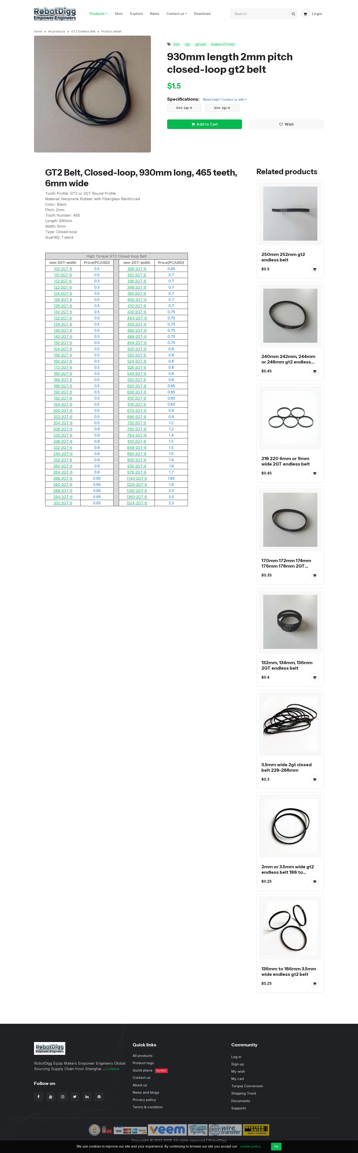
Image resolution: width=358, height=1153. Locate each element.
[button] (305, 13)
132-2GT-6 (63, 318)
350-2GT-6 (136, 293)
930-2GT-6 (136, 466)
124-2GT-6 (63, 293)
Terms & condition (148, 1107)
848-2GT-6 (137, 447)
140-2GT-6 (63, 336)
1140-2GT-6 (137, 478)
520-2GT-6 (136, 355)
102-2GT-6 (63, 268)
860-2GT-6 (136, 453)
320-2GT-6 (136, 275)
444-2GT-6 (137, 318)
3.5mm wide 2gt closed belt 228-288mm (286, 767)
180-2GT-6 (63, 373)
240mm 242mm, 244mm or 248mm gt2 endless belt (288, 362)
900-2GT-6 (136, 460)
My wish (238, 1071)
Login (317, 13)
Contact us (175, 13)
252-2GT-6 (63, 460)
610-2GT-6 (137, 398)
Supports (238, 1108)
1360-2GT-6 (136, 497)
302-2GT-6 (63, 503)
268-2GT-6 (62, 478)
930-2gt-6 (184, 108)
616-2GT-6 (137, 404)
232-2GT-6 (63, 447)
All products (56, 31)
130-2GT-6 (63, 312)
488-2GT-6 (137, 336)
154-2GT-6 (63, 349)
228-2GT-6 (63, 441)
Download (202, 13)
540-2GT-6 (136, 373)
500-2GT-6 (136, 349)
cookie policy (250, 1146)
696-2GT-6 (136, 416)
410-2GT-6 (136, 305)
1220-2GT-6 (137, 484)
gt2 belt (200, 44)
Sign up (237, 1064)
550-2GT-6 (136, 379)
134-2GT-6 (63, 324)
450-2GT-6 (136, 324)
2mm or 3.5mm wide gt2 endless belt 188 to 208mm (287, 872)
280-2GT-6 (62, 484)
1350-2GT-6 (137, 490)
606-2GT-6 (136, 392)
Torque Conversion (247, 1086)
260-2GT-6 (62, 466)
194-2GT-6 (63, 404)
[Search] (263, 13)
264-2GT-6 (63, 472)
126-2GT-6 (63, 299)
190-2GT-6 (63, 392)
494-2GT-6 (137, 342)
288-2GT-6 (62, 490)
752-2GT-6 (136, 423)
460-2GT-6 (137, 330)
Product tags (143, 1063)
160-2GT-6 (63, 361)
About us (140, 1085)
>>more (112, 1068)
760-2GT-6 (136, 429)
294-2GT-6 (63, 497)
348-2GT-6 (136, 287)
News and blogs (146, 1092)
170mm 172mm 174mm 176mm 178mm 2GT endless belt (286, 566)
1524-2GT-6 (136, 503)
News (154, 13)
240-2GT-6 (63, 453)
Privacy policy (144, 1100)
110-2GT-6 (63, 275)
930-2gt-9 (222, 108)
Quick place (150, 1070)
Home (38, 31)
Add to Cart (204, 124)
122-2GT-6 (63, 287)
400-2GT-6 (137, 299)
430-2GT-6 (136, 312)
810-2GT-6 (137, 441)
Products (97, 13)
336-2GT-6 (136, 281)
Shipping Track (243, 1093)
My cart (237, 1079)
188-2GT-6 (63, 386)
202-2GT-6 (63, 416)
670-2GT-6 (136, 410)
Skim (119, 13)
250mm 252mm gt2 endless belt (283, 257)
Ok (276, 1146)
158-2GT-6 (63, 355)
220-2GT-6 (63, 435)
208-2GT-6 (62, 429)
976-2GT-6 (136, 472)
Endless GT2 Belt (222, 44)
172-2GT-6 (63, 367)
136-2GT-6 (63, 330)
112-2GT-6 (63, 281)
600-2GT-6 (136, 386)
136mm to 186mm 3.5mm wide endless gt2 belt (288, 971)
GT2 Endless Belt (83, 31)
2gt (187, 44)
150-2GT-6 (63, 342)
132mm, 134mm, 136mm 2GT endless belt (287, 665)
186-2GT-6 (63, 379)
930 (176, 44)
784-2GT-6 (137, 435)
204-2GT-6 (63, 423)
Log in (236, 1057)
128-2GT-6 (63, 305)
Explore (136, 13)
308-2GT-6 (136, 268)
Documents (240, 1101)
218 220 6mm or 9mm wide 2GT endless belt (285, 461)
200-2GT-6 (62, 410)
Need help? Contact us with (223, 99)
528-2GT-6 (136, 367)
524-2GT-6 (136, 361)
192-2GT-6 (63, 398)
